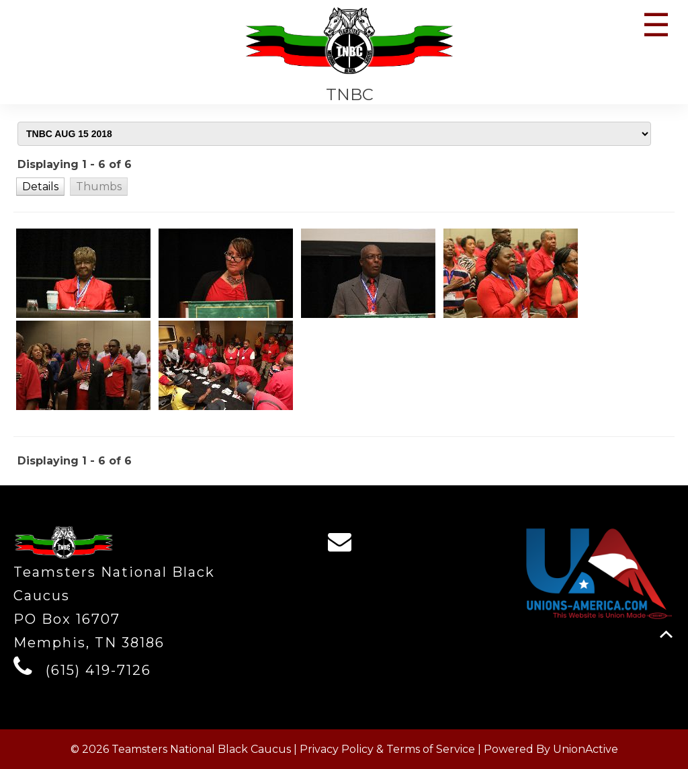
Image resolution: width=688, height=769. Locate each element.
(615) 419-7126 (98, 670)
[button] (40, 186)
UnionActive (585, 749)
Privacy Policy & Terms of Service (387, 749)
